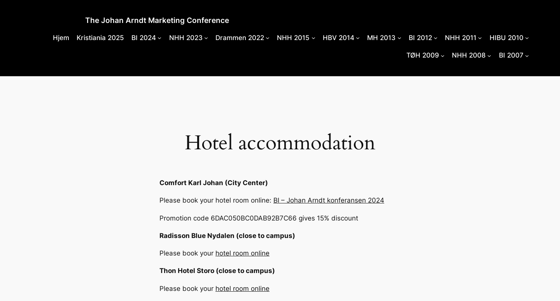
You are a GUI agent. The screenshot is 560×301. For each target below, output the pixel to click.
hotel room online (242, 253)
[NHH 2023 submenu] (206, 38)
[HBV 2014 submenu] (358, 38)
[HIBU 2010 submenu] (527, 38)
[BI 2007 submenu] (527, 55)
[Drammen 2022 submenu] (268, 38)
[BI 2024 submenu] (159, 38)
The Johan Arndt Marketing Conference (157, 20)
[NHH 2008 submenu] (489, 55)
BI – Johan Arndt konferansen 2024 (328, 200)
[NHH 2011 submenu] (480, 38)
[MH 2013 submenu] (399, 38)
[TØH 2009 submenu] (442, 55)
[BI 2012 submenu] (436, 38)
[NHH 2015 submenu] (313, 38)
